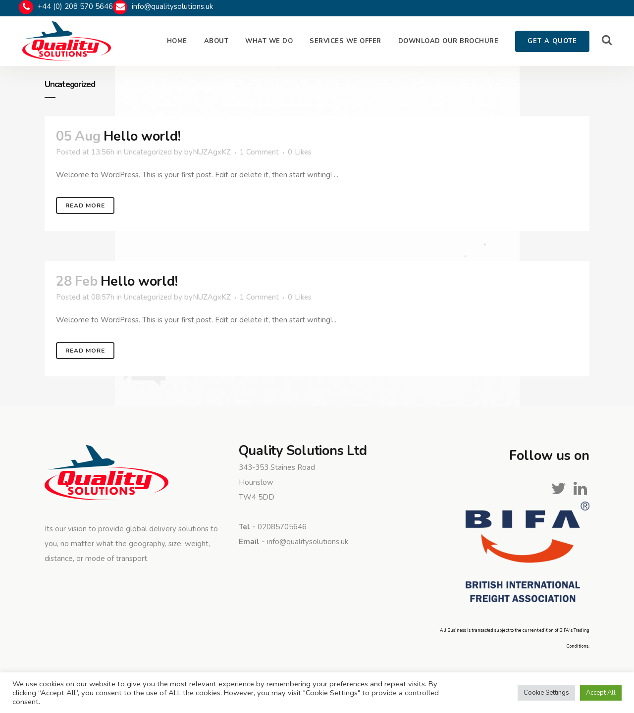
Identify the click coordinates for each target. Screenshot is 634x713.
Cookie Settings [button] (546, 692)
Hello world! (142, 136)
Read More (85, 205)
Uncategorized (148, 152)
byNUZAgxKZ (207, 152)
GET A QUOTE (552, 41)
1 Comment (259, 152)
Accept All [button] (601, 692)
